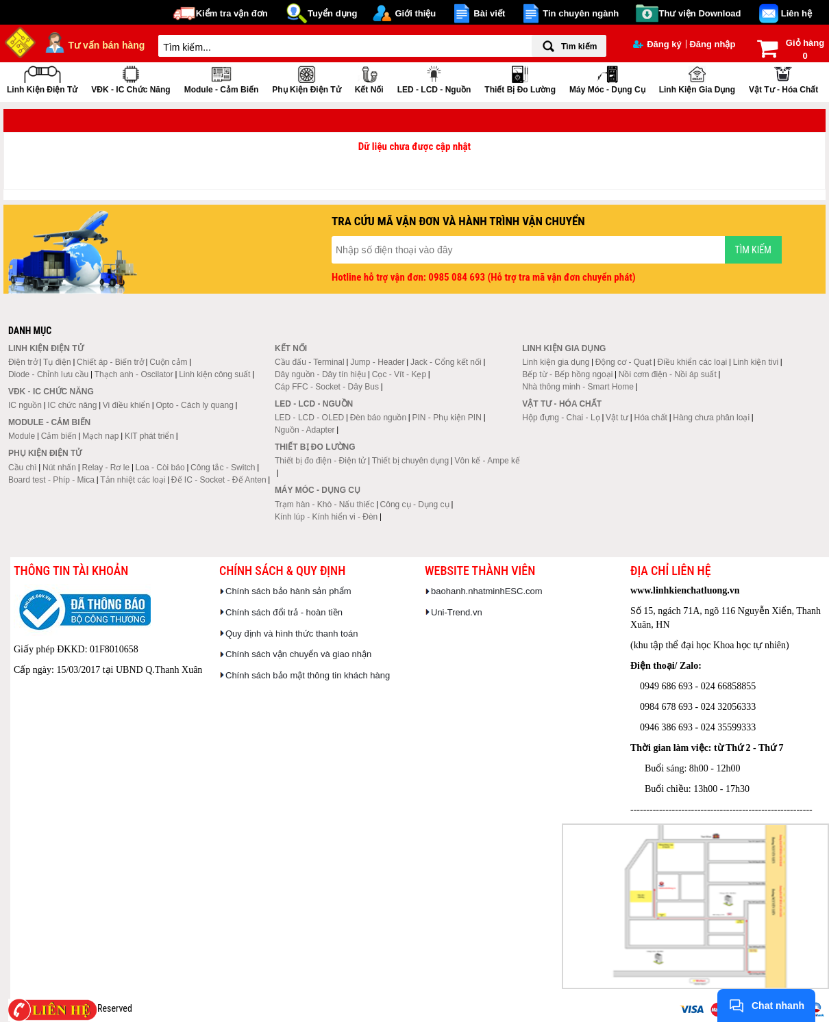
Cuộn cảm (168, 362)
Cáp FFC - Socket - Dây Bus (327, 387)
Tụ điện (57, 362)
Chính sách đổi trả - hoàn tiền (284, 612)
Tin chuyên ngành (581, 13)
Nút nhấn (59, 467)
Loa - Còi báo (160, 467)
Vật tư (617, 417)
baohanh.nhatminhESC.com (487, 591)
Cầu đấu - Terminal (310, 362)
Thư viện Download (700, 13)
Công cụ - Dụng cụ (414, 504)
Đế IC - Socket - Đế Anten (219, 480)
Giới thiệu (415, 13)
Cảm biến (59, 436)
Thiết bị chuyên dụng (410, 460)
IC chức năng (72, 405)
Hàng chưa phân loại (711, 417)
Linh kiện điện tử (42, 78)
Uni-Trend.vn (456, 612)
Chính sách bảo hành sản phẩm (288, 591)
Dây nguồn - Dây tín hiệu (320, 374)
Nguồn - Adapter (305, 430)
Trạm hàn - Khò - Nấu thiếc (324, 504)
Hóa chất (650, 417)
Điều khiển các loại (693, 362)
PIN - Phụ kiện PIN (447, 417)
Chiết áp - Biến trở (110, 362)
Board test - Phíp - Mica (51, 480)
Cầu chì (22, 467)
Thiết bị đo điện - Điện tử (320, 460)
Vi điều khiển (126, 405)
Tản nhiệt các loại (132, 480)
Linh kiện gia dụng (697, 78)
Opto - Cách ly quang (194, 405)
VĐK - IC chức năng (130, 78)
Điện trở (23, 362)
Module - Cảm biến (221, 78)
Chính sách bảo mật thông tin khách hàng (307, 675)
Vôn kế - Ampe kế (487, 460)
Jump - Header (377, 362)
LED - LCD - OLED (309, 417)
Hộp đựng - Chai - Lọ (560, 417)
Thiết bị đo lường (520, 78)
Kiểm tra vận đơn (232, 13)
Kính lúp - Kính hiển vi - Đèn (326, 517)
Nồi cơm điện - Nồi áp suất (668, 374)
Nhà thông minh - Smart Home (578, 387)
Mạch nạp (100, 436)
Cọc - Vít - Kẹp (399, 374)
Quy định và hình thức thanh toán (291, 633)
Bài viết (489, 13)
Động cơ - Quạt (623, 362)
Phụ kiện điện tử (306, 78)
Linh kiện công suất (214, 374)
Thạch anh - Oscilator (134, 374)
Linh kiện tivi (755, 362)
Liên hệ (796, 13)
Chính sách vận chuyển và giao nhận (298, 654)
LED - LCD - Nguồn (434, 78)
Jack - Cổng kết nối (446, 362)
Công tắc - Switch (222, 467)
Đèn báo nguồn (378, 417)
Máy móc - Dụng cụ (607, 78)
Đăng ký (657, 44)
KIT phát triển (149, 436)
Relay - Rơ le (105, 467)
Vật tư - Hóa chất (783, 78)
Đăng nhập (712, 44)
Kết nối (369, 78)
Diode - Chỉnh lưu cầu (48, 374)
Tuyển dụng (333, 13)
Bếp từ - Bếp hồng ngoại (567, 374)
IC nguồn (25, 405)
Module (21, 436)
